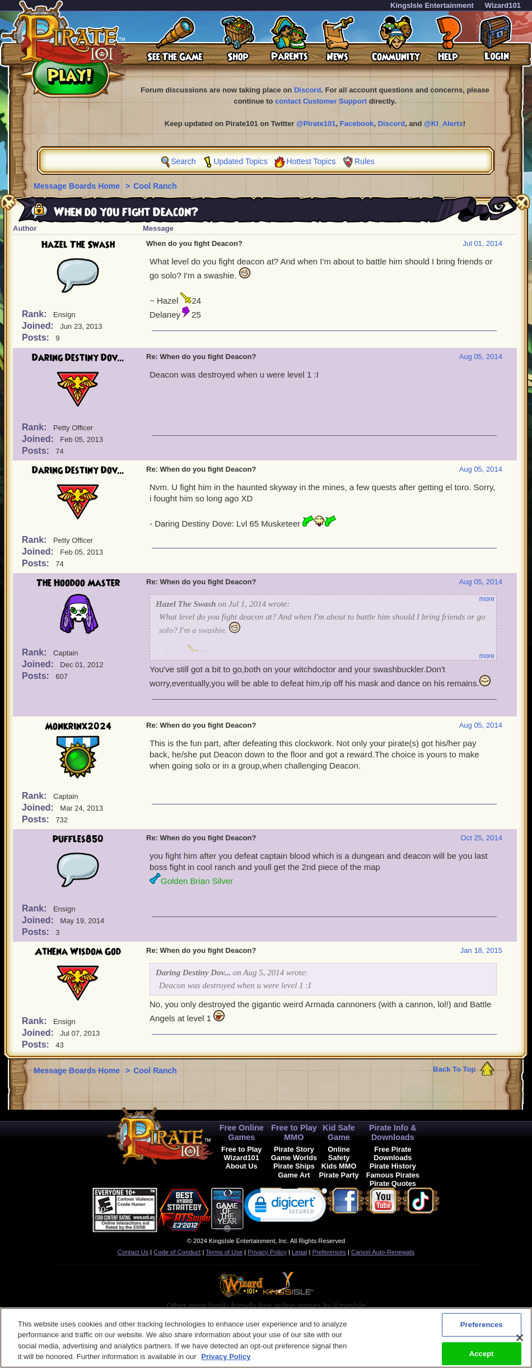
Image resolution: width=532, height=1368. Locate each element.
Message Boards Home (78, 186)
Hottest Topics (311, 161)
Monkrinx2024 (78, 726)
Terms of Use (224, 1252)
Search (183, 161)
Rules (364, 161)
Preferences (329, 1252)
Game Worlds (294, 1157)
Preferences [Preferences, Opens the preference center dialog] (481, 1334)
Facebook (357, 123)
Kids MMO (339, 1166)
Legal (299, 1252)
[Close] (519, 1347)
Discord (307, 90)
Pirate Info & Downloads (393, 1132)
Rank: (35, 314)
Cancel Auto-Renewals (382, 1252)
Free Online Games (242, 1132)
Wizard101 (503, 5)
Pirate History (393, 1166)
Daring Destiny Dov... (78, 358)
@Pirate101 (316, 123)
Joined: (39, 326)
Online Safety (339, 1153)
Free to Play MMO (294, 1132)
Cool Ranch (155, 186)
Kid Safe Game (339, 1132)
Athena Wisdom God (78, 951)
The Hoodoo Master (78, 583)
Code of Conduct (176, 1252)
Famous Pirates (392, 1175)
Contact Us (133, 1252)
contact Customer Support (321, 101)
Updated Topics (240, 161)
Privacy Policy (267, 1252)
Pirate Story (294, 1149)
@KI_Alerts (443, 123)
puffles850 (78, 839)
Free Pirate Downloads (393, 1153)
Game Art (294, 1175)
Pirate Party (339, 1175)
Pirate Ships (294, 1166)
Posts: (37, 337)
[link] (286, 1207)
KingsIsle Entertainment (432, 5)
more (486, 599)
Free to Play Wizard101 (241, 1153)
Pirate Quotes (393, 1183)
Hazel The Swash (78, 245)
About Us (242, 1166)
